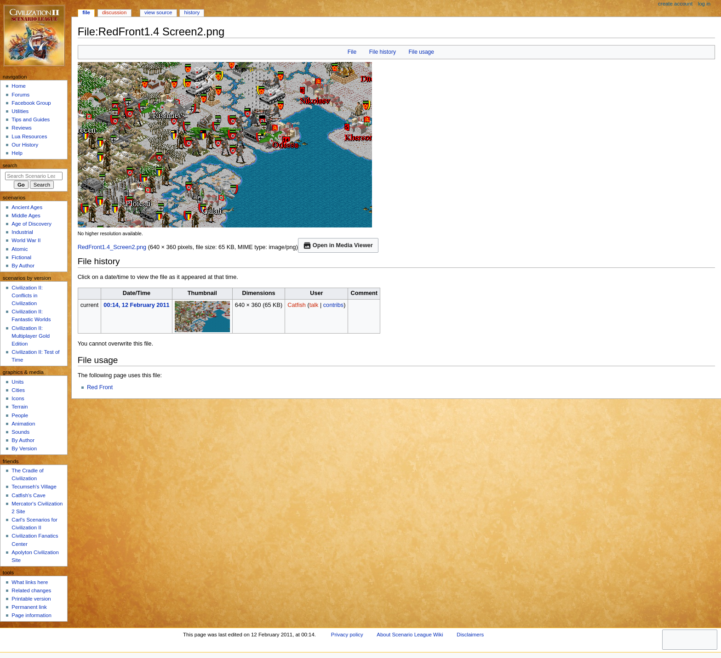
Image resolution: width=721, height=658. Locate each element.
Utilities (20, 111)
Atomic (19, 249)
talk (314, 305)
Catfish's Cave (28, 495)
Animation (23, 423)
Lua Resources (29, 136)
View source (158, 12)
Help (17, 153)
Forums (20, 94)
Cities (18, 390)
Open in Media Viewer (338, 245)
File (352, 52)
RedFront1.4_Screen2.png (112, 247)
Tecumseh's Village (33, 486)
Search (10, 165)
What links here (29, 582)
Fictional (21, 257)
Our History (24, 144)
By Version (24, 448)
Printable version (31, 598)
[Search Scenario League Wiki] (34, 176)
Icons (17, 398)
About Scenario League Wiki (410, 634)
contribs (333, 305)
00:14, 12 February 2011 (136, 305)
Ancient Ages (26, 207)
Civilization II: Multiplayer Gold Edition (30, 335)
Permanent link (28, 607)
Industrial (22, 232)
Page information (31, 615)
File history (382, 52)
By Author (22, 265)
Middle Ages (25, 215)
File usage (421, 52)
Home (18, 86)
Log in (704, 3)
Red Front (100, 387)
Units (17, 382)
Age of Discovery (31, 224)
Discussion (114, 12)
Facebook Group (31, 103)
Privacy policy (347, 634)
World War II (25, 240)
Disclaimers (470, 634)
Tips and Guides (30, 119)
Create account (675, 3)
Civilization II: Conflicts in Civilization (26, 295)
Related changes (31, 590)
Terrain (19, 406)
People (19, 415)
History (192, 12)
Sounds (20, 432)
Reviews (21, 127)
